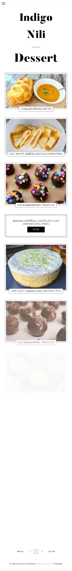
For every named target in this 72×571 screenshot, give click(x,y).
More (36, 229)
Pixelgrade (58, 564)
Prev (21, 552)
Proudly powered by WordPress (22, 564)
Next (50, 552)
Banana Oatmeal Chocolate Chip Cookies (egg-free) (36, 222)
